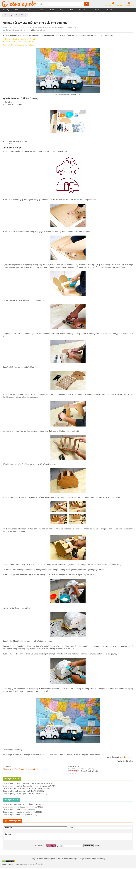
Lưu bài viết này (39, 30)
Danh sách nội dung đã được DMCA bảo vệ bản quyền (22, 865)
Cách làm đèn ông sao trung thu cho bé (17, 812)
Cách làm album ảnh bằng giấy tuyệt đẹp (18, 791)
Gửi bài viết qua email (14, 30)
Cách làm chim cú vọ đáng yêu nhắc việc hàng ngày (22, 788)
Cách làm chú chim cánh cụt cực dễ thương (19, 804)
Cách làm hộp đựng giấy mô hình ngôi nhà (20, 41)
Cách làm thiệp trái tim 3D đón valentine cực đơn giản (23, 783)
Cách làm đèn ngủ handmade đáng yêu (18, 807)
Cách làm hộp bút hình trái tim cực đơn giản (20, 39)
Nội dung (68, 837)
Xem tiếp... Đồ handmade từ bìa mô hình (18, 45)
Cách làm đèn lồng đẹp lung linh (15, 809)
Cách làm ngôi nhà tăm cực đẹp (15, 815)
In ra (27, 30)
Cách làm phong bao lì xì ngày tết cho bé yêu (20, 794)
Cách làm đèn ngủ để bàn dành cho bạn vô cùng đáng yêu (25, 786)
